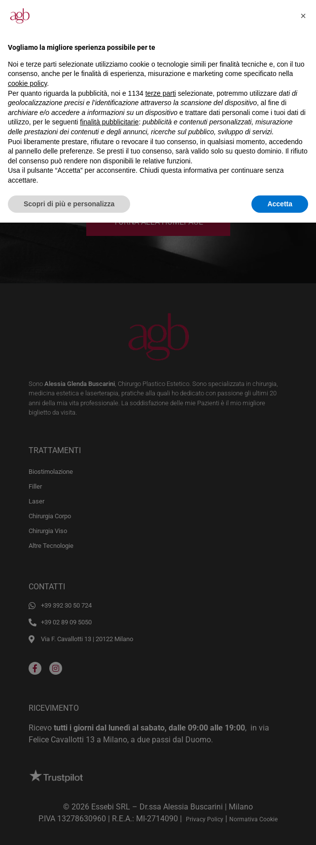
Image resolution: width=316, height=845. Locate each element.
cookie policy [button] (27, 83)
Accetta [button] (279, 204)
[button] (303, 16)
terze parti (160, 93)
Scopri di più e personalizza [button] (69, 204)
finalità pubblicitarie (109, 122)
